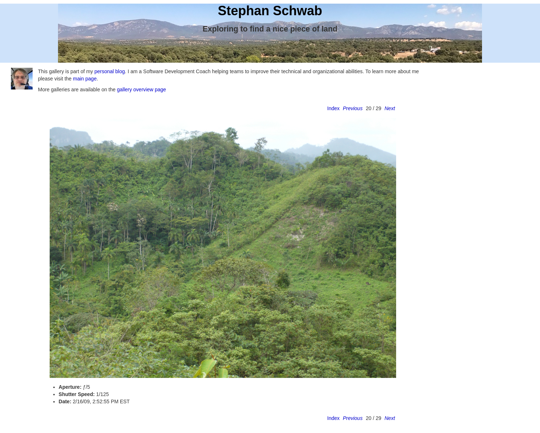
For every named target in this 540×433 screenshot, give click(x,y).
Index (333, 108)
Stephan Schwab (270, 10)
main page (84, 79)
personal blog (109, 71)
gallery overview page (141, 89)
